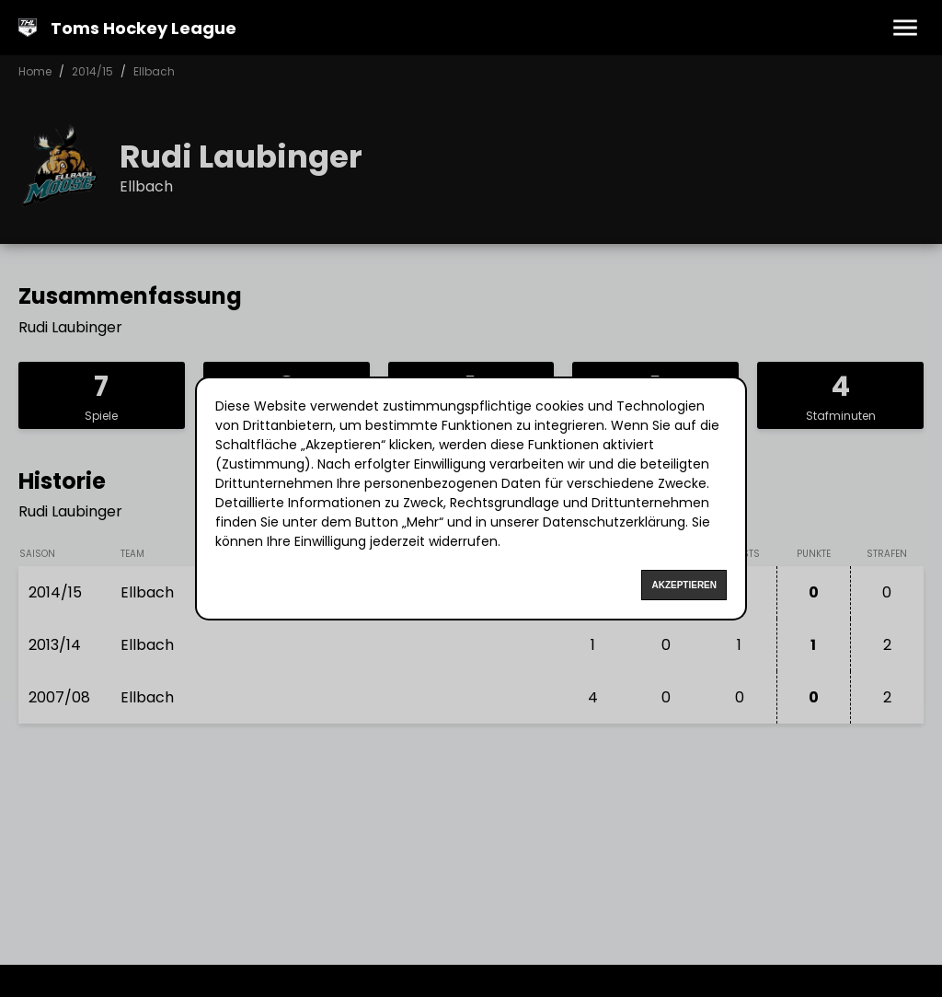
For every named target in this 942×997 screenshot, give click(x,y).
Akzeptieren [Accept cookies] (684, 585)
